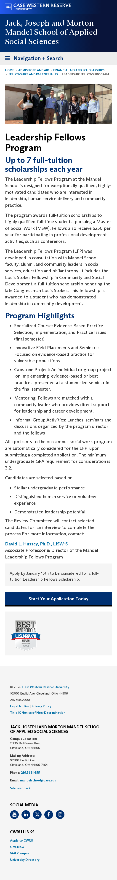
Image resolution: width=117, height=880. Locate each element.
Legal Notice (19, 706)
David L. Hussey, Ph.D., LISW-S (36, 544)
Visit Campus (19, 853)
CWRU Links (22, 832)
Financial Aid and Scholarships (78, 70)
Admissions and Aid (33, 70)
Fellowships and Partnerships (33, 74)
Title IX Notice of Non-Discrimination (37, 713)
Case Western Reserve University (45, 687)
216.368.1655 (30, 772)
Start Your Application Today (58, 598)
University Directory (25, 860)
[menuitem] (58, 840)
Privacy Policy (41, 706)
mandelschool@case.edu (38, 780)
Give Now (17, 847)
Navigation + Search (32, 59)
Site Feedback (20, 788)
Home (9, 70)
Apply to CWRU (21, 840)
